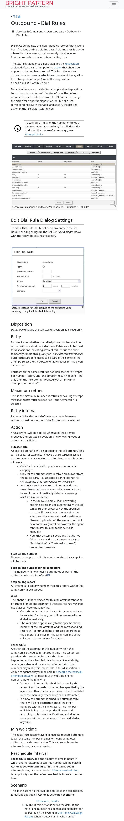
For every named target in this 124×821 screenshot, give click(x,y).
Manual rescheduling (65, 770)
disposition (72, 63)
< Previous (42, 801)
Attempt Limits (34, 134)
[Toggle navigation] (113, 4)
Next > (55, 801)
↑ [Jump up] (25, 805)
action (58, 67)
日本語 (16, 16)
